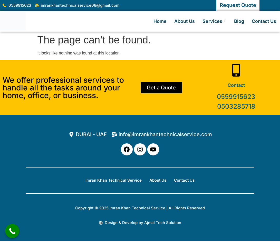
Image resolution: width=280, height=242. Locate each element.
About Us (184, 21)
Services (213, 21)
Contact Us (264, 21)
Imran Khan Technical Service (113, 181)
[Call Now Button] (12, 231)
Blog (239, 21)
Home (160, 21)
